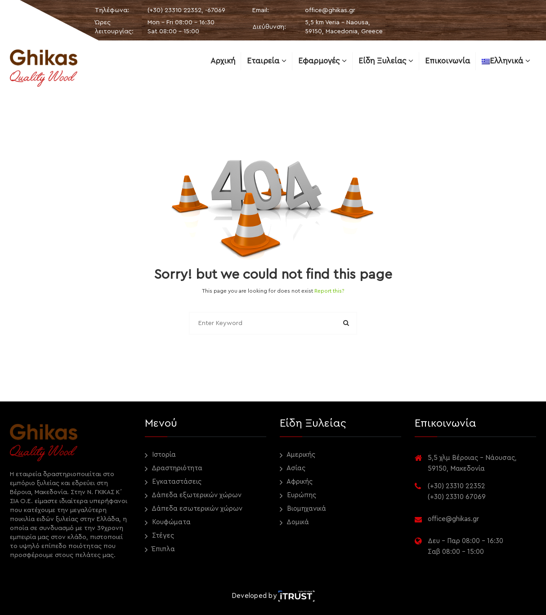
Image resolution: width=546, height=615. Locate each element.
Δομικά (294, 522)
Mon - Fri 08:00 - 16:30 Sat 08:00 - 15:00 (181, 27)
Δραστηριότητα (173, 468)
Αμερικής (297, 455)
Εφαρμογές (322, 61)
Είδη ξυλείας (385, 61)
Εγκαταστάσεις (173, 482)
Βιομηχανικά (303, 509)
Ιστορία (160, 455)
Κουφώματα (168, 522)
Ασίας (292, 468)
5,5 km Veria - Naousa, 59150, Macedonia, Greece (344, 27)
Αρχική (222, 61)
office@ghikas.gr (330, 10)
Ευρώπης (298, 495)
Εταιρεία (266, 61)
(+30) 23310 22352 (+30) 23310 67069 (457, 491)
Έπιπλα (160, 549)
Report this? (329, 291)
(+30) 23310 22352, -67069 (186, 10)
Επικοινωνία (447, 61)
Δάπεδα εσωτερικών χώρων (193, 509)
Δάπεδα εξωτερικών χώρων (193, 495)
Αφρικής (296, 482)
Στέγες (159, 536)
